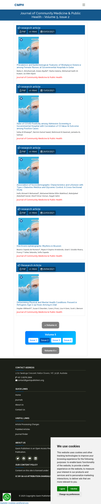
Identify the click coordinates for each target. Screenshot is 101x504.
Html (33, 31)
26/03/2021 (48, 151)
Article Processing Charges (27, 424)
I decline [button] (73, 489)
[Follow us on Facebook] (23, 457)
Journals (19, 399)
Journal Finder (21, 433)
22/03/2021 (48, 212)
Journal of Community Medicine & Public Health (39, 77)
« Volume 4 (51, 324)
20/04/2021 (48, 268)
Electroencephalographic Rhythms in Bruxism (39, 245)
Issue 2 (45, 339)
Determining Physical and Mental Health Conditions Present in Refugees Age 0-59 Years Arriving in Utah (47, 303)
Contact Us (20, 409)
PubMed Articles (22, 428)
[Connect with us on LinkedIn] (35, 457)
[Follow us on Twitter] (17, 457)
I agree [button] (62, 489)
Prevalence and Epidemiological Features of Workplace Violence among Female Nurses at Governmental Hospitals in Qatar (49, 66)
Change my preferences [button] (69, 494)
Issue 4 (67, 339)
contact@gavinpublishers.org (29, 379)
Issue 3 (56, 339)
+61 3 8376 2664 (23, 376)
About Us (19, 404)
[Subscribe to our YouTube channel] (29, 457)
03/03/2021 (48, 31)
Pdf (23, 31)
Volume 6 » (51, 350)
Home (18, 394)
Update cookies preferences (14, 502)
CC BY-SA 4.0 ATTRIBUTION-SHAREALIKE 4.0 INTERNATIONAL (43, 475)
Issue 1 (33, 339)
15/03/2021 (48, 90)
